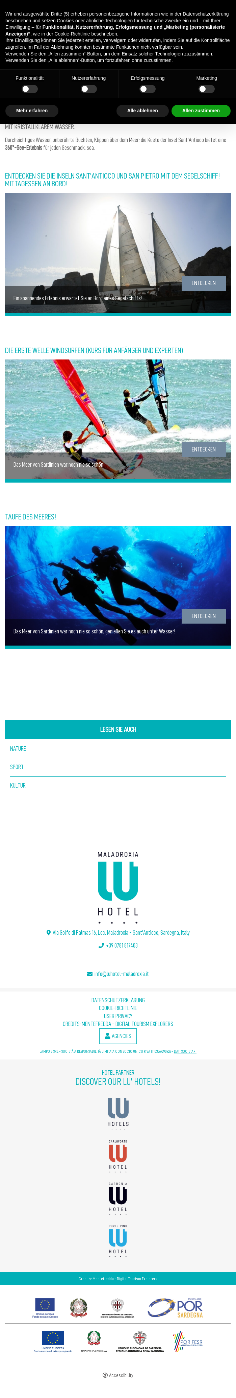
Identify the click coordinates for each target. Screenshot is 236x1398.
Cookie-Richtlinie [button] (72, 34)
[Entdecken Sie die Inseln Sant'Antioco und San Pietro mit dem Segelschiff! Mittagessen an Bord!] (118, 253)
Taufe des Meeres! (30, 517)
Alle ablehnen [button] (142, 110)
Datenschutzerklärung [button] (206, 14)
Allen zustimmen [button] (201, 110)
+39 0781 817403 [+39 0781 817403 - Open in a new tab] (122, 945)
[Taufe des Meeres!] (118, 586)
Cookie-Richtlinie (118, 1008)
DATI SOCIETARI (185, 1051)
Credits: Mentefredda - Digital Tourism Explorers (118, 1024)
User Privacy (118, 1016)
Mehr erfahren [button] (32, 110)
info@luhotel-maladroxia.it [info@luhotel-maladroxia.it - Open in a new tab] (122, 974)
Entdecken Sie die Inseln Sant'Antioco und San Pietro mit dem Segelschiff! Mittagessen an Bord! (112, 180)
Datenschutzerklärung (118, 1000)
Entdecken (204, 283)
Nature (18, 749)
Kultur (18, 786)
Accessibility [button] (121, 1375)
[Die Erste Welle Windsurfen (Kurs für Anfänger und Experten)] (118, 420)
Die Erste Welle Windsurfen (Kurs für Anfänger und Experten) (94, 350)
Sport (17, 767)
